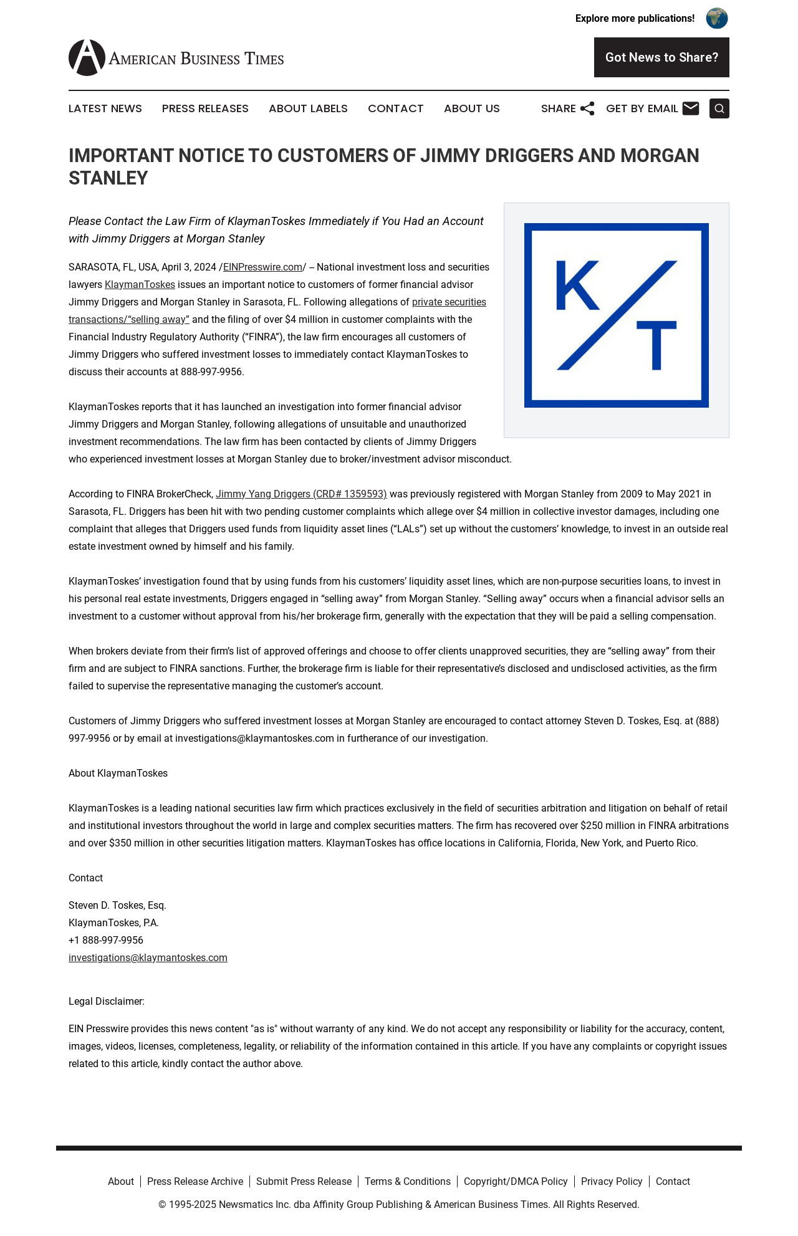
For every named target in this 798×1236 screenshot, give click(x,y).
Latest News (105, 108)
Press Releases (205, 108)
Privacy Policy (612, 1181)
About (121, 1181)
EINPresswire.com (262, 267)
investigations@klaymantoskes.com (148, 958)
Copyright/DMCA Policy (516, 1181)
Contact (396, 108)
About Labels (308, 108)
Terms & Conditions (408, 1181)
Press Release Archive (195, 1181)
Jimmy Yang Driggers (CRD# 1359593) (301, 494)
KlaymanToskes (140, 284)
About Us (472, 108)
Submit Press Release (304, 1181)
